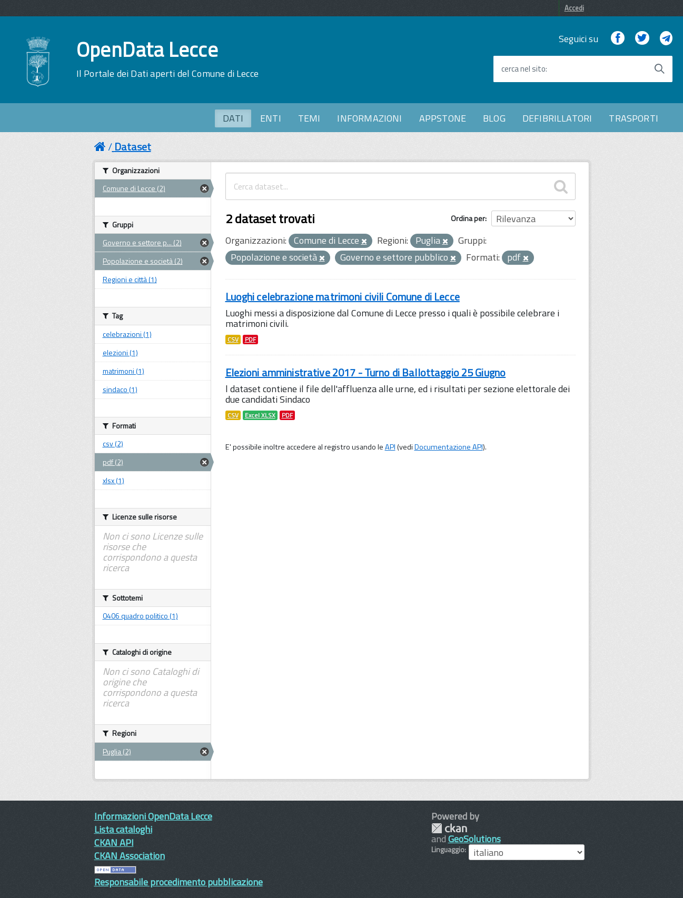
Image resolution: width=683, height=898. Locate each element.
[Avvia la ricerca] (659, 69)
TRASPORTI (633, 118)
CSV (233, 339)
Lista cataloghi (123, 829)
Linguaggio (447, 849)
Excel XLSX (260, 415)
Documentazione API (448, 447)
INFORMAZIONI (369, 118)
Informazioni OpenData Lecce (153, 816)
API (390, 447)
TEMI (309, 118)
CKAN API (114, 842)
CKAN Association (129, 856)
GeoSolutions (474, 839)
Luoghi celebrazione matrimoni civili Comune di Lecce (342, 296)
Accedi (574, 8)
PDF (250, 339)
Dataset (132, 146)
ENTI (270, 118)
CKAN (449, 828)
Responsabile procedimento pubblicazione (178, 882)
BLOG (494, 118)
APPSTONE (442, 118)
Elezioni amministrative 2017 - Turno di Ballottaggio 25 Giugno (365, 372)
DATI (233, 118)
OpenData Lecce (167, 59)
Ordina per (468, 218)
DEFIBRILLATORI (557, 118)
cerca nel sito (523, 69)
